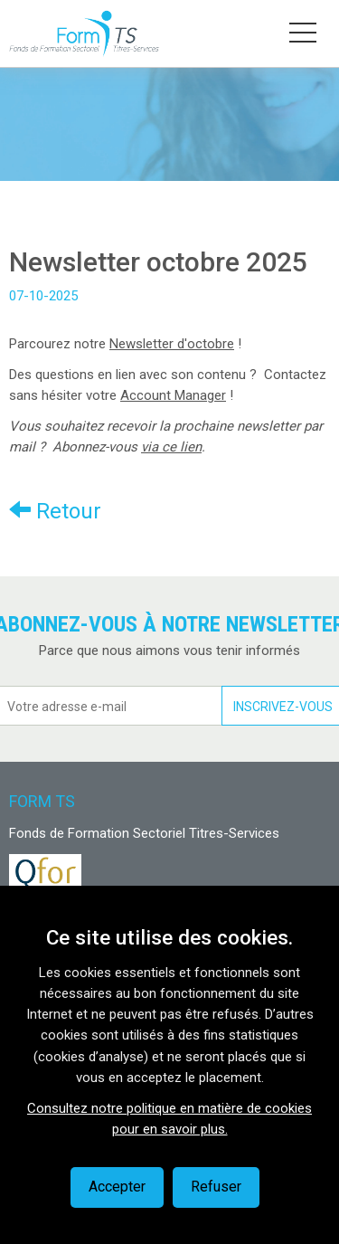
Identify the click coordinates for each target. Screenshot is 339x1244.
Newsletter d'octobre (171, 344)
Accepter (117, 1186)
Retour (55, 511)
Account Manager (173, 395)
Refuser (216, 1186)
